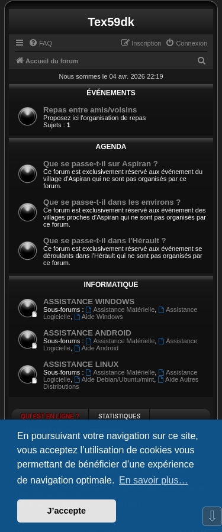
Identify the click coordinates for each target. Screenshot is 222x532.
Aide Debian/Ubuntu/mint (114, 379)
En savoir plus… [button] (153, 480)
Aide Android (96, 348)
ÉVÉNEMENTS (111, 93)
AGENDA (110, 147)
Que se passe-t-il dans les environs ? (112, 202)
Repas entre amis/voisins (90, 109)
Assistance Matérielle (120, 309)
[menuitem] (40, 43)
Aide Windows (98, 316)
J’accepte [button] (66, 510)
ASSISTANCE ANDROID (87, 332)
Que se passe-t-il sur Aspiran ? (100, 163)
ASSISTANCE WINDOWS (88, 301)
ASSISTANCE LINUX (80, 364)
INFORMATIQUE (111, 284)
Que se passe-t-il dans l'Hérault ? (104, 240)
